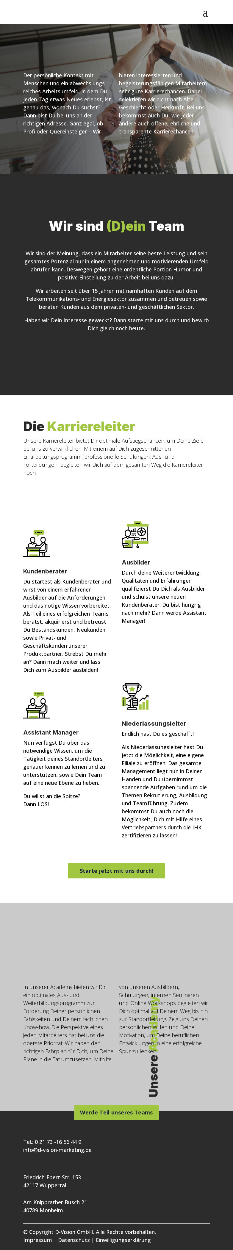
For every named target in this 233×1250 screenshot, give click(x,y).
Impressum (37, 1239)
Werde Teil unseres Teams (116, 1112)
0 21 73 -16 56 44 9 (58, 1141)
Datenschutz (74, 1239)
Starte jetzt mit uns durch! (117, 870)
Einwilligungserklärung (123, 1239)
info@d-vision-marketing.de (57, 1149)
